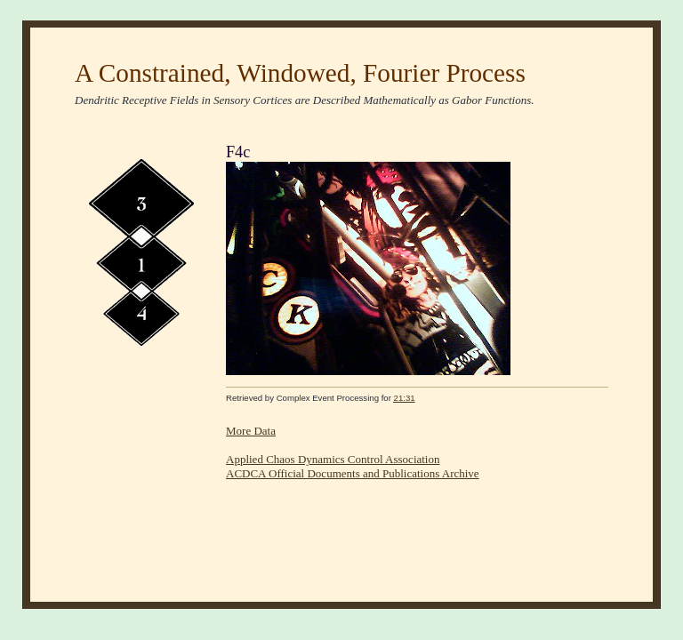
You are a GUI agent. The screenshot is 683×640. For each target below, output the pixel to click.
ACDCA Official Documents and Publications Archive (352, 473)
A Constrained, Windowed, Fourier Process (300, 73)
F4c (238, 152)
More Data (251, 430)
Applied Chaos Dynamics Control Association (332, 459)
